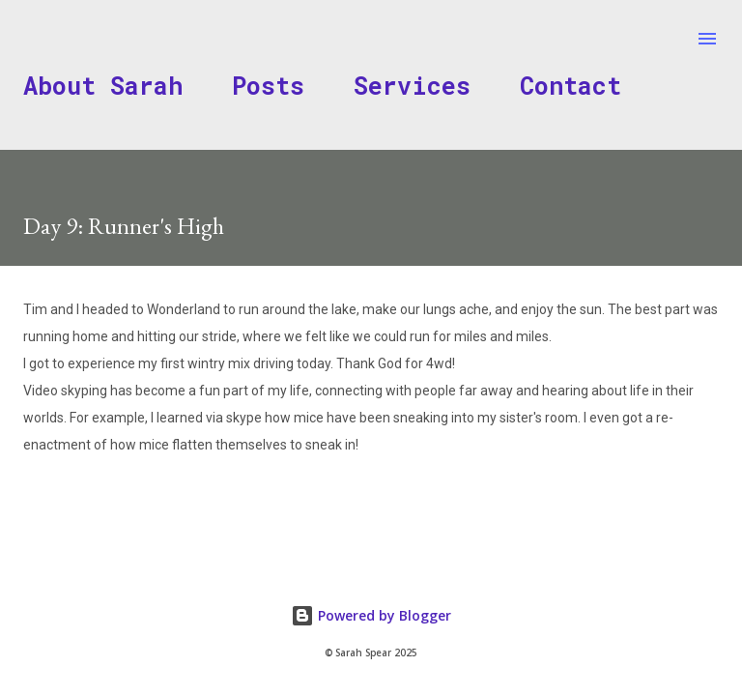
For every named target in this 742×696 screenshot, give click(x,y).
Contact (570, 86)
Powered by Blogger (371, 615)
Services (412, 86)
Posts (268, 86)
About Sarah (103, 86)
